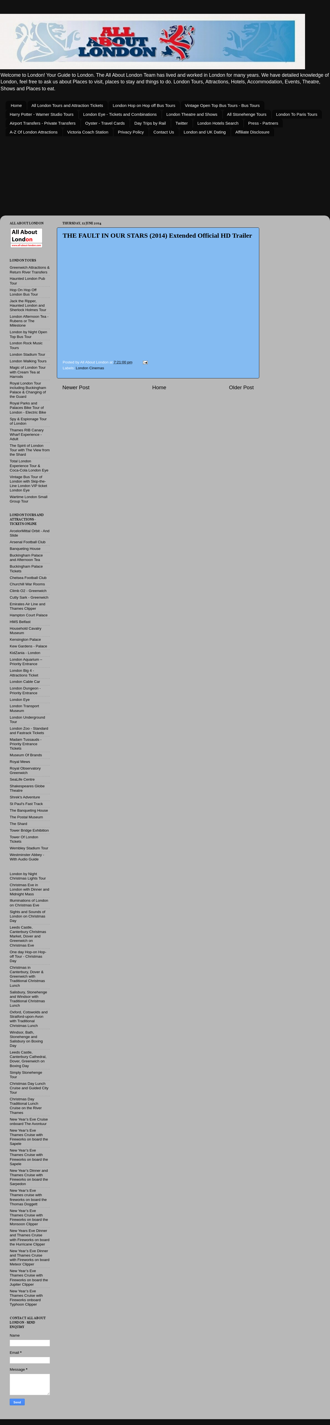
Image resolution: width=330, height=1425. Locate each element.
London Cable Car (25, 682)
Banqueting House (25, 549)
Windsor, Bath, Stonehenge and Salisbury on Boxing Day (26, 1039)
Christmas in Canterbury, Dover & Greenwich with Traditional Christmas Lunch (27, 976)
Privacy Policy (131, 132)
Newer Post (76, 387)
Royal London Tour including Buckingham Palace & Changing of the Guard (28, 390)
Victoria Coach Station (87, 132)
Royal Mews (20, 762)
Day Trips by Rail (150, 123)
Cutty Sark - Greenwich (29, 597)
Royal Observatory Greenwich (25, 770)
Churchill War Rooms (27, 584)
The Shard (18, 824)
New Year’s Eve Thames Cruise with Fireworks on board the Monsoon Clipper (29, 1217)
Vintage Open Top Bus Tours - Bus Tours (222, 105)
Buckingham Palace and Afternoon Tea (26, 557)
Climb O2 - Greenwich (28, 591)
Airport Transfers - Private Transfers (43, 123)
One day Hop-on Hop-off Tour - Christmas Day (28, 956)
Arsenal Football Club (27, 542)
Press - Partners (263, 123)
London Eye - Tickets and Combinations (120, 114)
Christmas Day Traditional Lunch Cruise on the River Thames (26, 1106)
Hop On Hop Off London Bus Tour (24, 292)
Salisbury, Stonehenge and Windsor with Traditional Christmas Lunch (28, 999)
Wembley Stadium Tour (29, 848)
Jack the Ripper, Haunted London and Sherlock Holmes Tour (28, 305)
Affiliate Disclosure (252, 132)
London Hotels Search (217, 123)
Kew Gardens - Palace (28, 646)
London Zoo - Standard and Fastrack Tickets (29, 730)
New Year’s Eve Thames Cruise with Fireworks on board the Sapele (29, 1137)
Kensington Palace (25, 639)
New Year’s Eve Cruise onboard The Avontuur (29, 1121)
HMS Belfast (20, 622)
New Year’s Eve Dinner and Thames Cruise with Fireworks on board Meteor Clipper (29, 1258)
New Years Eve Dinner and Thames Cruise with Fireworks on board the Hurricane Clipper (29, 1237)
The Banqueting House (29, 810)
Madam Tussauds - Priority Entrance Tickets (26, 743)
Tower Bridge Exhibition (29, 830)
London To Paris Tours (297, 114)
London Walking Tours (28, 361)
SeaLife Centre (22, 779)
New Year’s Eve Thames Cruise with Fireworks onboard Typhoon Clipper (26, 1298)
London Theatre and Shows (191, 114)
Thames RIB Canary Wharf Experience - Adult (27, 434)
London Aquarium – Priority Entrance (26, 661)
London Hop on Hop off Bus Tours (144, 105)
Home (16, 105)
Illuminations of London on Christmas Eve (29, 902)
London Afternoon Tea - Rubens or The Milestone (29, 320)
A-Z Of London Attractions (34, 132)
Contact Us (163, 132)
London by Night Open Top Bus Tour (28, 334)
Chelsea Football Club (28, 578)
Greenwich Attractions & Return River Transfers (30, 269)
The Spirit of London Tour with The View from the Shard (30, 450)
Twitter (182, 123)
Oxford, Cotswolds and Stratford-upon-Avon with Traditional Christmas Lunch (29, 1019)
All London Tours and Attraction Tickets (67, 105)
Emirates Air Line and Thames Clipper (27, 606)
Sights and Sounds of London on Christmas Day (27, 916)
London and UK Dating (205, 132)
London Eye (20, 700)
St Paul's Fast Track (26, 804)
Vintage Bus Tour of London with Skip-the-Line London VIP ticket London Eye (28, 484)
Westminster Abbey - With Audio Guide (27, 857)
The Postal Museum (26, 817)
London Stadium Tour (27, 354)
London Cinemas (90, 368)
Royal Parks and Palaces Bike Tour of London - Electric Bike (28, 407)
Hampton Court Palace (29, 615)
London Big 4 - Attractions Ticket (24, 672)
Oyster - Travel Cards (105, 123)
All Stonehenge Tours (246, 114)
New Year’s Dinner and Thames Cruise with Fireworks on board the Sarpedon (29, 1177)
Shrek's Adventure (25, 797)
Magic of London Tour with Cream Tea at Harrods (28, 371)
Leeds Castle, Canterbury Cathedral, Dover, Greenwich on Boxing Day (28, 1059)
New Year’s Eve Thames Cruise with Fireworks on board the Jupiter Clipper (29, 1277)
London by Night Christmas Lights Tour (28, 876)
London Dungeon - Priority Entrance (25, 690)
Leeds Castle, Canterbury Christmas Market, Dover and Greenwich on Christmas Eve (28, 936)
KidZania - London (25, 653)
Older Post (241, 387)
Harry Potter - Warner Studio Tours (41, 114)
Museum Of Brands (26, 755)
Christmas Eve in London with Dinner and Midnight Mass (29, 889)
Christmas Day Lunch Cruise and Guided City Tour (29, 1088)
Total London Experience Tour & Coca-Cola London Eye (29, 465)
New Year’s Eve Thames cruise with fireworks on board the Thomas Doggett (28, 1197)
